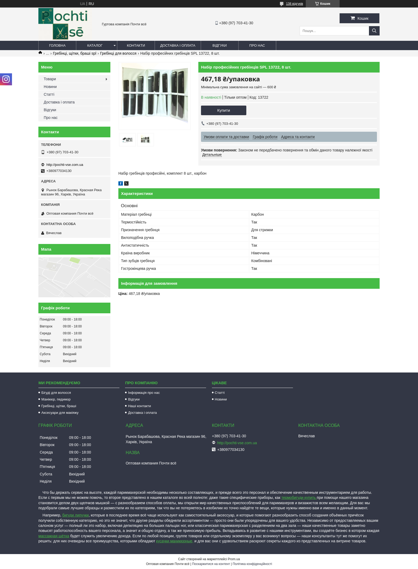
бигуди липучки (75, 515)
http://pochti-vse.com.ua (64, 165)
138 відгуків (294, 4)
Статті (49, 94)
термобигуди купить (299, 497)
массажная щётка (53, 536)
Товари (50, 79)
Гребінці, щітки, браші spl (74, 53)
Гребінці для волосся (118, 53)
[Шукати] (374, 30)
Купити (223, 110)
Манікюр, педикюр (56, 399)
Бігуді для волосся (56, 393)
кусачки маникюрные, (175, 541)
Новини (50, 87)
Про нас (257, 45)
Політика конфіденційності (252, 564)
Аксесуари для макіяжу (59, 413)
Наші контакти (139, 406)
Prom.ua (234, 559)
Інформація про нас (144, 393)
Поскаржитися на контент (211, 564)
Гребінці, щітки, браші (58, 406)
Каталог (94, 45)
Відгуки (219, 45)
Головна (57, 45)
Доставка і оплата (177, 45)
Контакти (136, 45)
